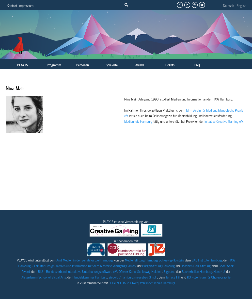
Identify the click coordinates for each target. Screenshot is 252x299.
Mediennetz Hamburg (138, 121)
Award (139, 64)
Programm (54, 64)
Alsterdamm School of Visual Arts (43, 277)
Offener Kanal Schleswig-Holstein (140, 271)
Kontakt (12, 5)
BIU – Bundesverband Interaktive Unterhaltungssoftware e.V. (77, 271)
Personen (82, 64)
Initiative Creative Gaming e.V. (224, 121)
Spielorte (112, 64)
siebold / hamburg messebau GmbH (133, 277)
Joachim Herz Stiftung (195, 265)
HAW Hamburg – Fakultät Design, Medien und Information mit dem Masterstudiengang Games (126, 262)
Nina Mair (15, 88)
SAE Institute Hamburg (207, 260)
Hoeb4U (219, 271)
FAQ (197, 64)
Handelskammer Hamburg (90, 277)
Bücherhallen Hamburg (197, 271)
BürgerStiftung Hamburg (158, 265)
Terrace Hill (173, 277)
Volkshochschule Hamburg (157, 282)
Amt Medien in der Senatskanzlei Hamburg (84, 260)
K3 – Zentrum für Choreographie (209, 277)
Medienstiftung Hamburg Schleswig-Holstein (154, 260)
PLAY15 (22, 64)
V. (127, 115)
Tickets (169, 64)
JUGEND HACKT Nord (124, 282)
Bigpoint (169, 271)
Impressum (26, 5)
